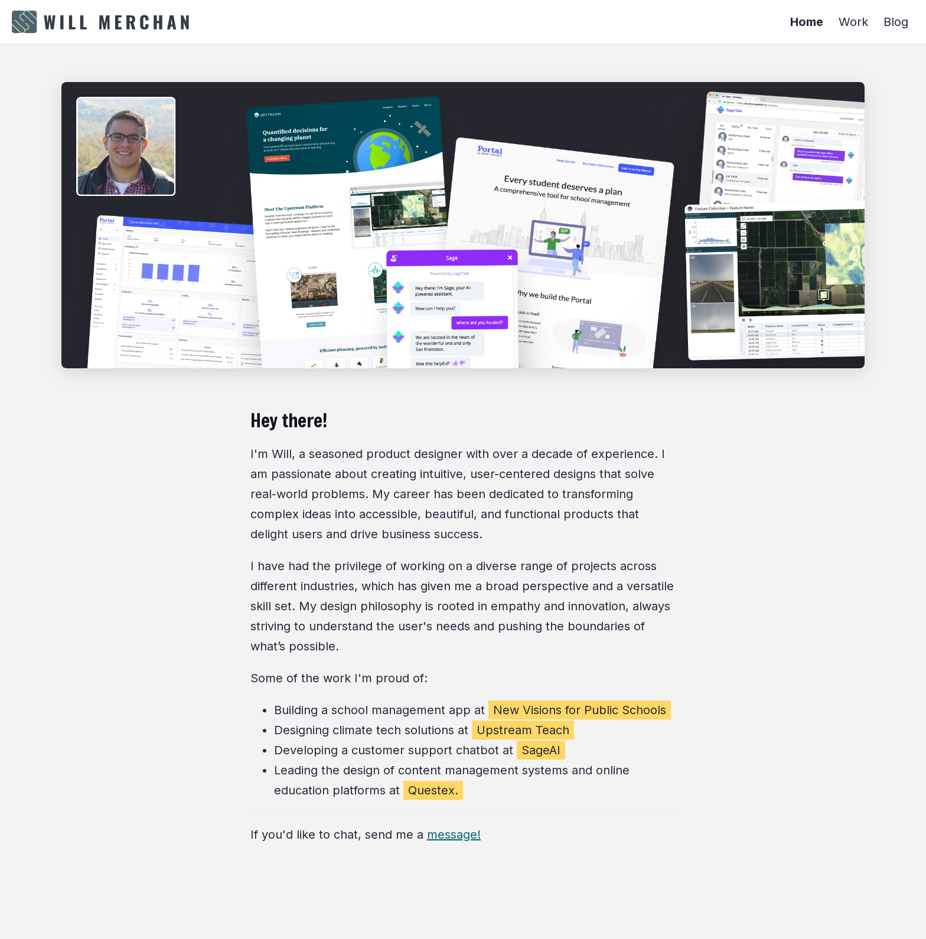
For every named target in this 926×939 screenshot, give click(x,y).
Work (853, 22)
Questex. (433, 790)
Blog (895, 22)
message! (454, 834)
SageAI (540, 750)
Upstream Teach (523, 730)
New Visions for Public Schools (579, 710)
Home (806, 22)
